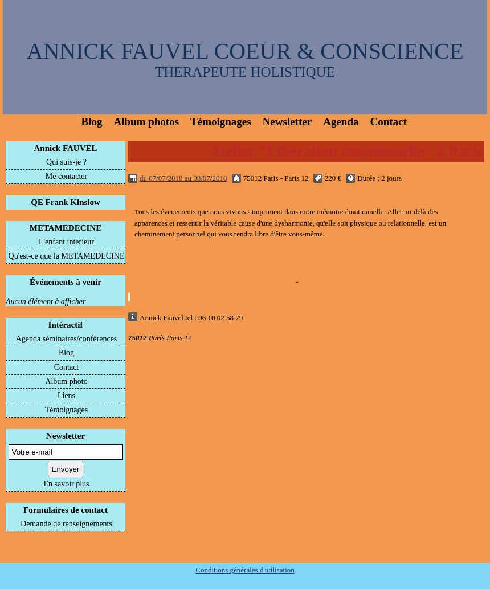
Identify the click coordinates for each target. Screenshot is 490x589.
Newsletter (287, 122)
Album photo (66, 381)
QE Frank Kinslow (65, 202)
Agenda (340, 122)
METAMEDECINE (65, 227)
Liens (66, 395)
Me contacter (66, 176)
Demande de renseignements (66, 524)
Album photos (146, 122)
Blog (92, 122)
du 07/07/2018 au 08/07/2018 (183, 178)
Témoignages (220, 122)
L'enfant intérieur (66, 242)
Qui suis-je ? (66, 162)
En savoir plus (66, 484)
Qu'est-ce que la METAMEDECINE (67, 256)
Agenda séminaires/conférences (66, 338)
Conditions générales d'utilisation (245, 570)
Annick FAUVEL (65, 148)
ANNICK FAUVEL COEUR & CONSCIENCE (245, 51)
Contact (388, 122)
